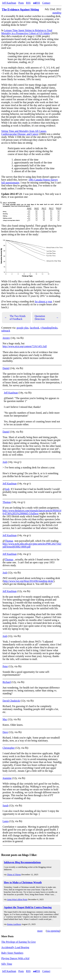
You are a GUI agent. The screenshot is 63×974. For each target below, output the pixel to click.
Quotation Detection (47, 317)
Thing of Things (14, 874)
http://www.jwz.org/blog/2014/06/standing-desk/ (28, 581)
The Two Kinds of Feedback (15, 317)
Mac (5, 719)
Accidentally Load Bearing (15, 947)
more (40, 930)
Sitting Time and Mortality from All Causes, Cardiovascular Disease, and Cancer (24, 132)
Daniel (6, 368)
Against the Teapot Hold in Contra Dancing (28, 907)
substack (5, 330)
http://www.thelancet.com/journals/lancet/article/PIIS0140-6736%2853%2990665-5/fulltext (32, 512)
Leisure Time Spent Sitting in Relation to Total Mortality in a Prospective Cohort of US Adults (26, 32)
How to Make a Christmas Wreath (23, 882)
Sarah (5, 805)
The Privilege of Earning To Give (18, 941)
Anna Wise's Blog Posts (17, 899)
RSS (28, 2)
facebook (34, 327)
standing (56, 12)
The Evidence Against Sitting (20, 9)
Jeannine (7, 778)
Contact (46, 2)
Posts (21, 2)
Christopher (9, 747)
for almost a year (43, 301)
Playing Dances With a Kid (15, 958)
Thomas (7, 502)
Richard (7, 682)
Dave (5, 732)
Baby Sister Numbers (12, 952)
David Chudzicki (11, 700)
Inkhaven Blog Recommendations (22, 862)
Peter (5, 666)
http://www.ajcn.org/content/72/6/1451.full (25, 346)
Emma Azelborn (14, 924)
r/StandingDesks (49, 327)
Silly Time (6, 964)
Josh (5, 462)
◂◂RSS (36, 2)
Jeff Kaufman (9, 2)
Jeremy (6, 338)
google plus (22, 327)
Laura (6, 821)
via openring (53, 930)
